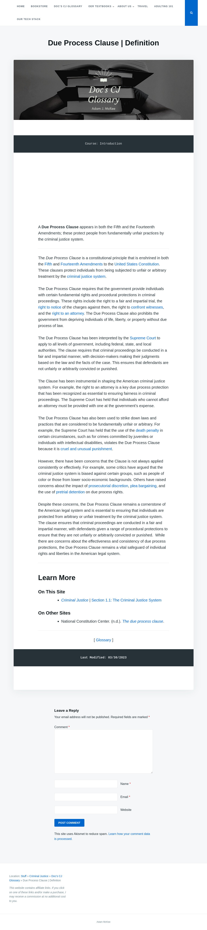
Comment (62, 727)
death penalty (147, 430)
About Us (124, 6)
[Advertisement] (103, 185)
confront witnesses (147, 307)
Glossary (103, 640)
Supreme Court (143, 338)
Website (126, 809)
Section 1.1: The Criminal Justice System (126, 600)
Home (21, 6)
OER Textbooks (99, 6)
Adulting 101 (163, 6)
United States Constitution (136, 264)
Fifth (48, 264)
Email (125, 797)
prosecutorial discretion (108, 486)
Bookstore (39, 6)
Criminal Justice (38, 876)
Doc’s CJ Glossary (68, 6)
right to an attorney (68, 313)
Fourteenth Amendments (82, 264)
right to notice (49, 307)
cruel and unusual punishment (86, 449)
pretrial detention (70, 492)
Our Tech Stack (29, 19)
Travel (143, 6)
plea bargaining (143, 486)
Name (126, 783)
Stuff (24, 876)
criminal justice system (86, 276)
